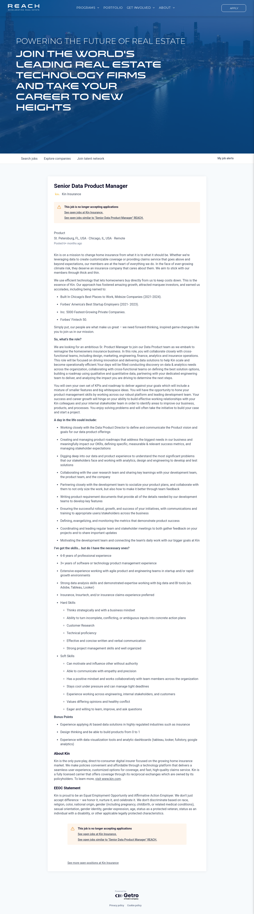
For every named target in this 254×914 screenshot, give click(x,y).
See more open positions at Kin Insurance (93, 862)
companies (57, 158)
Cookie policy (134, 905)
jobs (29, 158)
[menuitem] (87, 8)
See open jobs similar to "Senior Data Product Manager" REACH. (103, 217)
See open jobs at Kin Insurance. (83, 212)
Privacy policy (116, 905)
